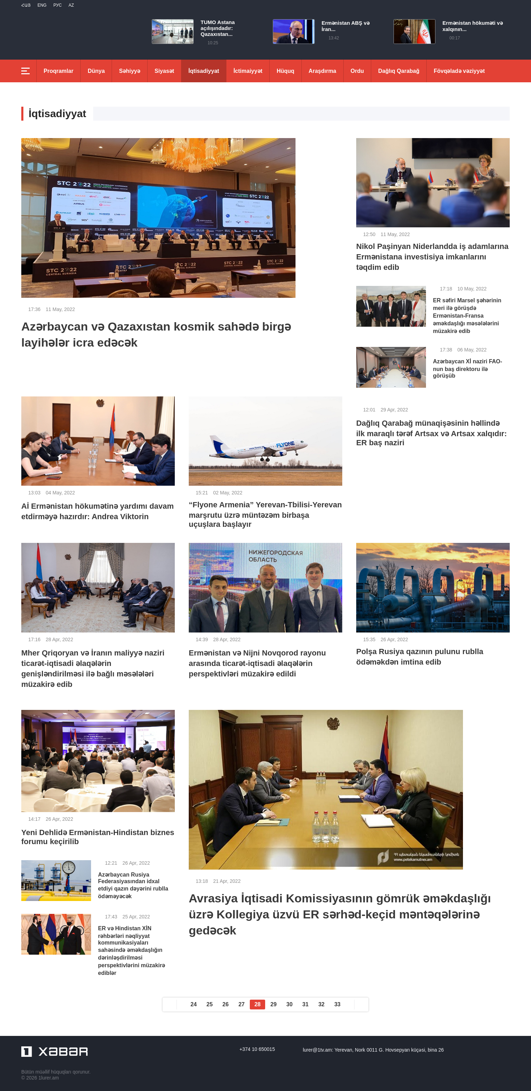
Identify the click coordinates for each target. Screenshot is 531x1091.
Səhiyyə (129, 71)
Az (71, 5)
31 (305, 1004)
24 (193, 1004)
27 (241, 1004)
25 (210, 1004)
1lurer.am (48, 1078)
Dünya (96, 71)
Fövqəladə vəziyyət (459, 71)
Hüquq (285, 71)
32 (321, 1004)
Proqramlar (58, 71)
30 (289, 1004)
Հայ (26, 5)
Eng (41, 5)
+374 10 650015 (257, 1049)
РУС (57, 5)
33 (337, 1004)
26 (226, 1004)
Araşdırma (322, 71)
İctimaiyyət (247, 71)
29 (273, 1004)
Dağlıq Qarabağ (398, 71)
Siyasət (164, 71)
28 (257, 1004)
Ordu (357, 71)
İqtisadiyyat (203, 71)
